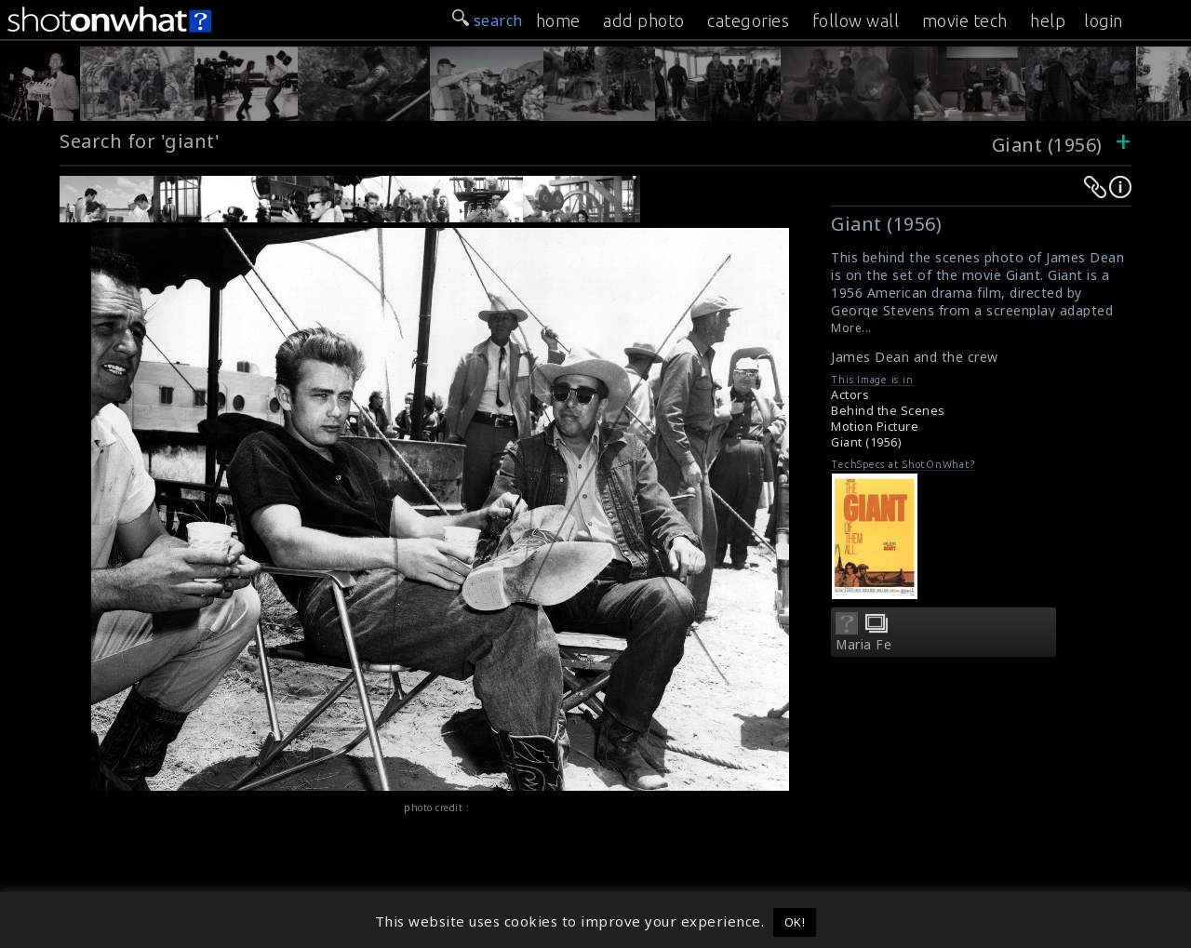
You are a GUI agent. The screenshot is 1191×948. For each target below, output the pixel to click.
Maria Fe (863, 644)
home (558, 20)
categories (748, 20)
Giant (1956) (1047, 144)
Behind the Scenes (888, 411)
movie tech (965, 20)
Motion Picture (874, 426)
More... (851, 328)
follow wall (856, 20)
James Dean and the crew (914, 357)
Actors (850, 395)
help (1047, 20)
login (1103, 20)
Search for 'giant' (140, 141)
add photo (644, 20)
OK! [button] (795, 922)
